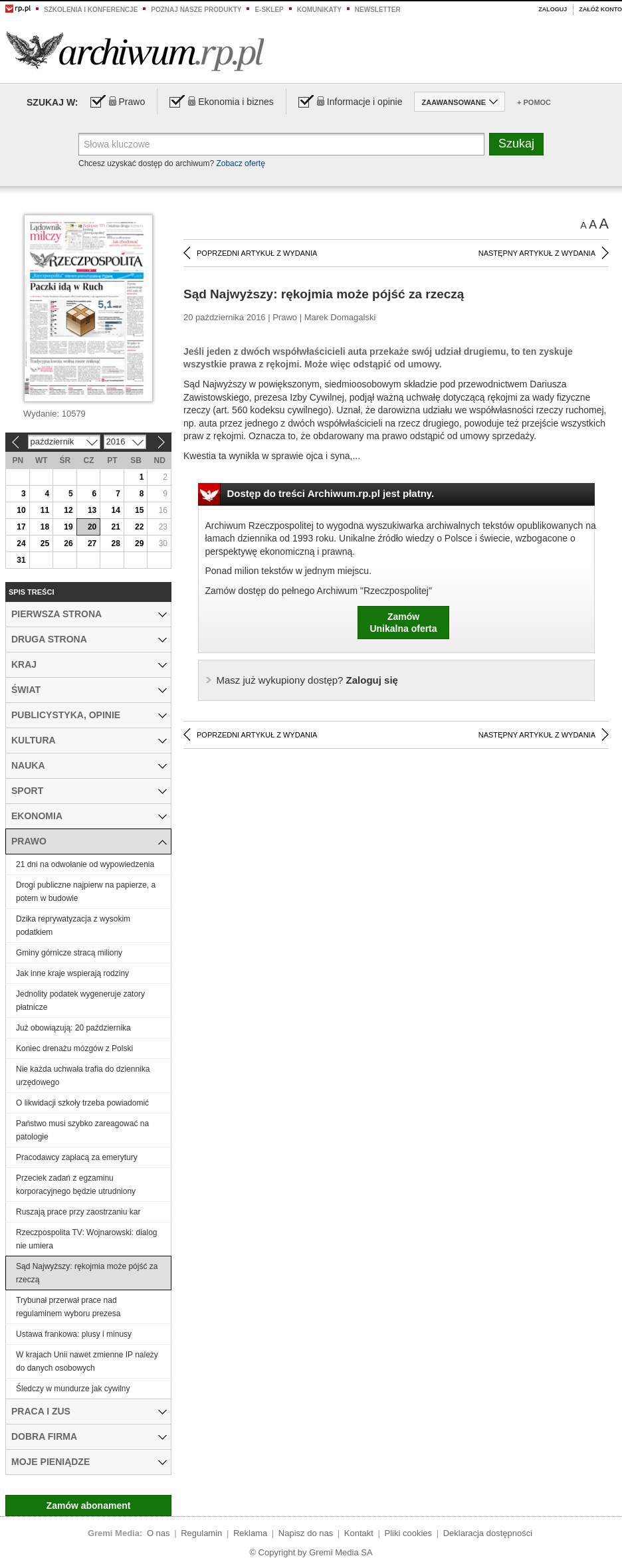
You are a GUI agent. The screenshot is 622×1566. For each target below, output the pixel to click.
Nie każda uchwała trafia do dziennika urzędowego (83, 1075)
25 (45, 543)
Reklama (250, 1533)
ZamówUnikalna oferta (403, 622)
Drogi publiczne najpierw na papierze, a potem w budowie (86, 891)
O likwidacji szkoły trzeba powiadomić (82, 1103)
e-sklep (269, 9)
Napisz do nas (305, 1533)
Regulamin (201, 1533)
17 (21, 527)
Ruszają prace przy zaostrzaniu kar (78, 1212)
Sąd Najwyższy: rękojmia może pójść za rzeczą (86, 1273)
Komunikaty (319, 9)
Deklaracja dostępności (487, 1533)
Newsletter (378, 9)
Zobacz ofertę (240, 163)
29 (139, 543)
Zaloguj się (307, 680)
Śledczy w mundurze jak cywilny (73, 1388)
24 (21, 543)
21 (115, 527)
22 (139, 527)
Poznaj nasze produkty (196, 9)
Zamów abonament (89, 1505)
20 (92, 527)
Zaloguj (552, 9)
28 (115, 543)
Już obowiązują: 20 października (73, 1027)
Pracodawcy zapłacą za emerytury (77, 1157)
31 (21, 560)
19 (68, 527)
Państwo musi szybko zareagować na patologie (82, 1130)
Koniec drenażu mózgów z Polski (74, 1048)
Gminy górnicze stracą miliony (69, 952)
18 (45, 527)
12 (68, 510)
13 (92, 510)
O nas (158, 1533)
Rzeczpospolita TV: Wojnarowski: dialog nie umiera (86, 1239)
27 (92, 543)
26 (68, 543)
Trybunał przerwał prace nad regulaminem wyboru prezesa (68, 1307)
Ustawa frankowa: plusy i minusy (74, 1334)
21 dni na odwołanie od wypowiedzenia (85, 864)
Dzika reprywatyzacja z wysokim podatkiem (73, 925)
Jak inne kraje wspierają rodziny (72, 973)
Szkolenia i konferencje (91, 9)
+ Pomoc (534, 102)
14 (115, 510)
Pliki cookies (409, 1533)
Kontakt (358, 1533)
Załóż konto (600, 9)
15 (139, 510)
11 (45, 510)
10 (21, 510)
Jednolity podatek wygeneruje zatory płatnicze (80, 1000)
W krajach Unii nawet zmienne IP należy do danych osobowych (87, 1361)
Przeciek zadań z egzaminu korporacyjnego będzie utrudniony (76, 1184)
